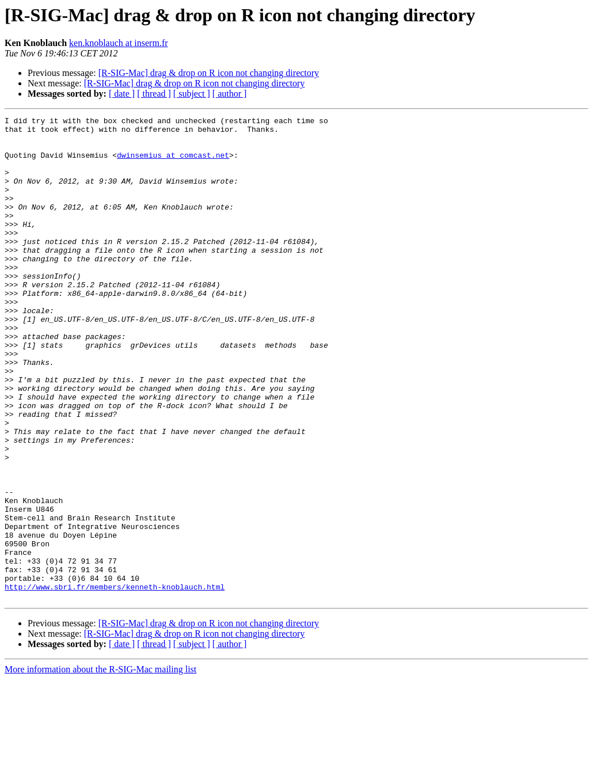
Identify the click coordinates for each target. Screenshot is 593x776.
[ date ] (122, 93)
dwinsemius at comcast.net (173, 163)
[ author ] (229, 93)
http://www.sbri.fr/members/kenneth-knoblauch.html (115, 681)
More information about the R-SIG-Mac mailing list (100, 766)
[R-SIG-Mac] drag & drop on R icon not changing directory (208, 73)
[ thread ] (154, 93)
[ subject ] (191, 93)
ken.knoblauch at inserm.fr (118, 43)
